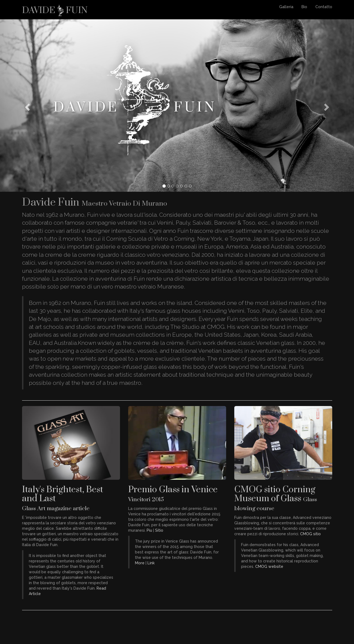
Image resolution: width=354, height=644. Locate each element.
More (139, 563)
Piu (149, 530)
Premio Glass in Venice (173, 493)
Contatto (323, 7)
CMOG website (269, 566)
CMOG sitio (310, 534)
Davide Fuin (55, 9)
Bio (304, 7)
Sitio (159, 530)
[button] (26, 105)
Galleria (286, 7)
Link (151, 563)
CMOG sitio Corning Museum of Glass (275, 498)
